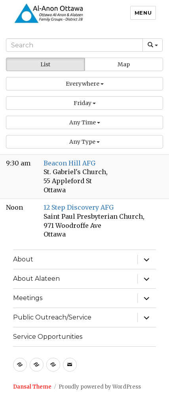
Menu (143, 12)
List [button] (45, 64)
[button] (84, 83)
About (23, 259)
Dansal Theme (32, 386)
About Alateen (36, 278)
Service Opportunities (47, 336)
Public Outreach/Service (52, 317)
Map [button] (124, 64)
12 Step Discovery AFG (79, 207)
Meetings (27, 298)
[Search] (74, 45)
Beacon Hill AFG (69, 163)
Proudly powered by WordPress (100, 386)
